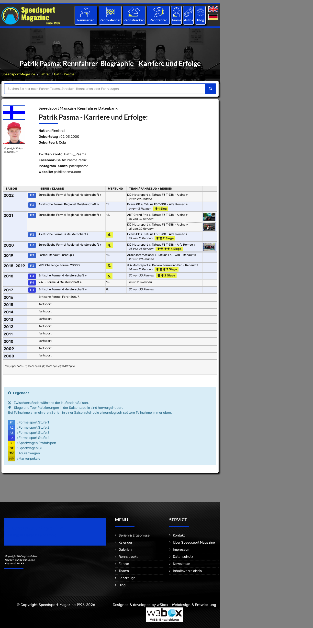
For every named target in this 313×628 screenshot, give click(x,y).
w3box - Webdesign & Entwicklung (186, 605)
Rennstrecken (134, 20)
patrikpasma (79, 166)
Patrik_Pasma (75, 154)
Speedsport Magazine (18, 74)
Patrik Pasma (64, 74)
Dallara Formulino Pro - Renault (175, 265)
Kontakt (179, 535)
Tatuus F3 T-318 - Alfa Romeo (166, 204)
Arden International (141, 255)
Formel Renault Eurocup (56, 255)
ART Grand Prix (138, 215)
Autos (188, 20)
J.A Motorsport (139, 265)
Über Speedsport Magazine (194, 542)
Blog (200, 20)
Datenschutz (183, 557)
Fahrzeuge (127, 578)
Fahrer (44, 74)
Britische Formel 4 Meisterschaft (62, 275)
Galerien (125, 550)
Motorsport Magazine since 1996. (31, 535)
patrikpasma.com (67, 172)
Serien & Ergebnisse (134, 535)
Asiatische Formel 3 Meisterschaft (63, 234)
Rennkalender (110, 20)
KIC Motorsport (138, 194)
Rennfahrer (158, 20)
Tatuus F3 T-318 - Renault (177, 255)
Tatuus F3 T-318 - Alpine (170, 194)
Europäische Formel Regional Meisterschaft (69, 194)
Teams (176, 20)
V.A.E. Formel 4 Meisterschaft (60, 282)
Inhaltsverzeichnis (187, 571)
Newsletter (181, 564)
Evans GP (135, 204)
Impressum (181, 550)
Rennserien (85, 20)
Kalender (125, 542)
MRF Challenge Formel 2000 (59, 265)
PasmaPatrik (77, 160)
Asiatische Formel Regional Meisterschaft (68, 204)
